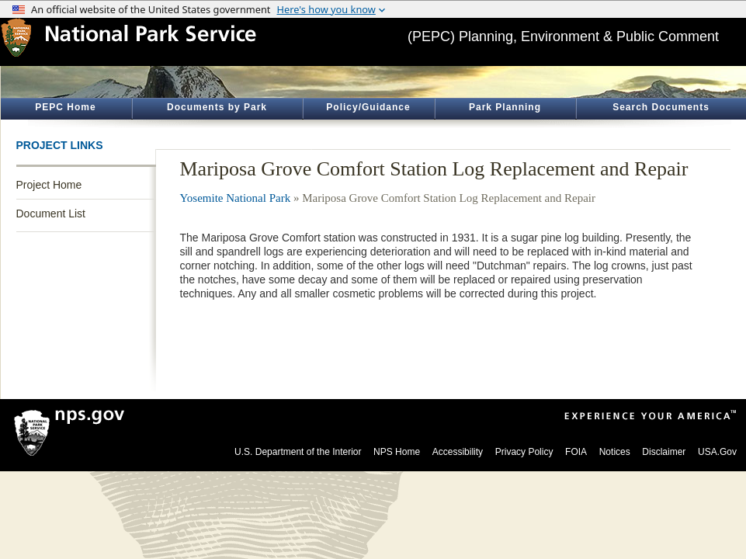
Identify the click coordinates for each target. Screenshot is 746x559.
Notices (614, 451)
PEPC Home (65, 107)
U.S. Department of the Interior (297, 451)
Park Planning (505, 107)
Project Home (49, 185)
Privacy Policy (524, 451)
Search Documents (661, 107)
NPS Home (396, 451)
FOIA (576, 451)
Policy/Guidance (368, 107)
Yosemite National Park (235, 198)
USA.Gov (717, 451)
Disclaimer (663, 451)
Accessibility (457, 451)
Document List (50, 213)
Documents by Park (217, 107)
